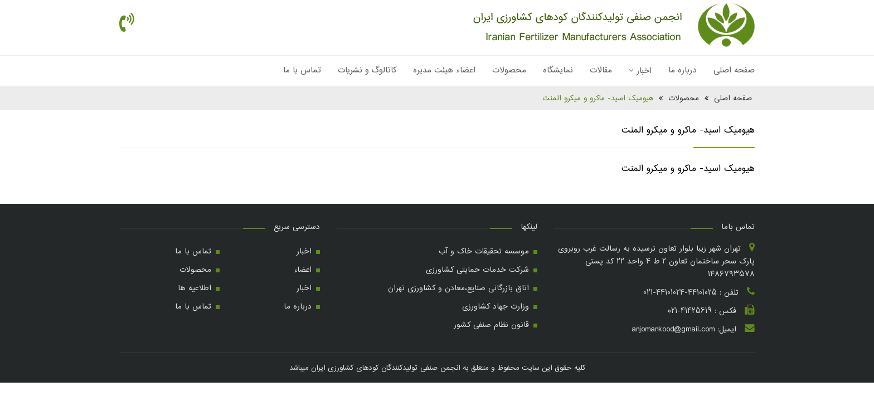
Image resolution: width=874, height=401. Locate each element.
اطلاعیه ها (194, 288)
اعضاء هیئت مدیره (444, 70)
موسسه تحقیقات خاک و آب (484, 251)
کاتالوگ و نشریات (367, 70)
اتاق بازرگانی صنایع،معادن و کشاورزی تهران (458, 288)
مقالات (601, 70)
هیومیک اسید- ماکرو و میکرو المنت (597, 98)
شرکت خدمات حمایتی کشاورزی (477, 269)
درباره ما (682, 70)
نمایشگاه (558, 70)
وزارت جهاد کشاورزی (495, 306)
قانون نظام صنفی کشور (491, 324)
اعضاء (303, 269)
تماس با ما (302, 70)
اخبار (640, 70)
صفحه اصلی (734, 70)
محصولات (509, 70)
